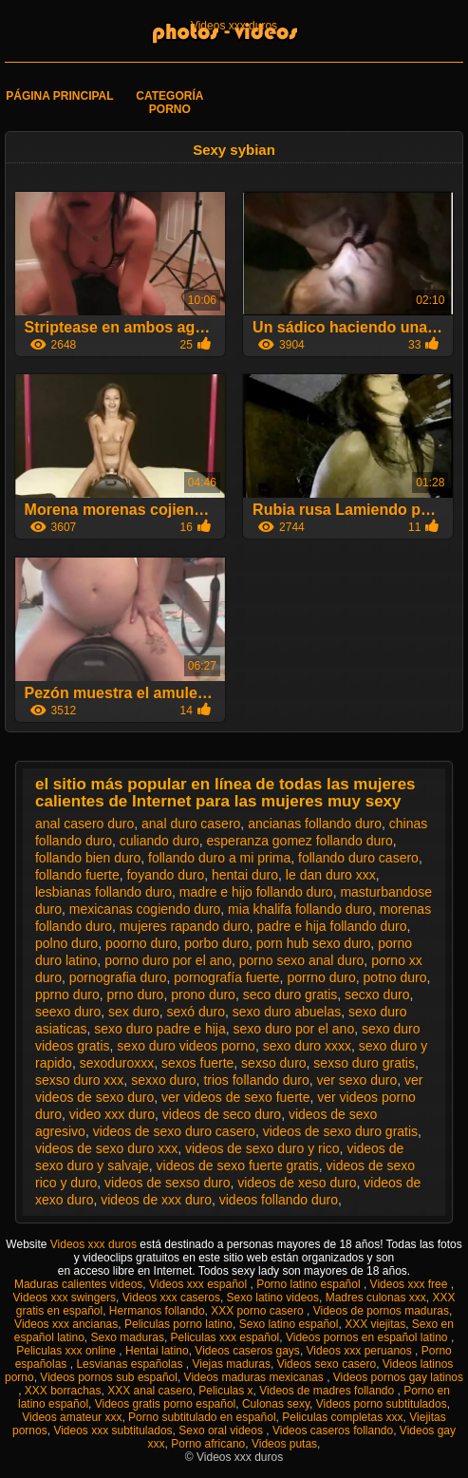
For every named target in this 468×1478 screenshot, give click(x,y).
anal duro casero (190, 823)
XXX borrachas (63, 1390)
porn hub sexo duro (313, 943)
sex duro (133, 1011)
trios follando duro (256, 1080)
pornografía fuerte (226, 977)
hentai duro (245, 874)
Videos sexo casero (327, 1364)
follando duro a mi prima (219, 857)
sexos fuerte (197, 1063)
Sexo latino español (289, 1324)
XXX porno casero (259, 1310)
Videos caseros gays (247, 1350)
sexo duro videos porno (186, 1045)
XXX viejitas (375, 1324)
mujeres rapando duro (185, 926)
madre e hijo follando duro (256, 892)
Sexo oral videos (222, 1430)
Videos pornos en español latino (368, 1337)
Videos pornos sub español (109, 1377)
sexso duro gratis (364, 1063)
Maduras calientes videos (78, 1284)
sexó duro (196, 1011)
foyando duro (165, 874)
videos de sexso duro (167, 1182)
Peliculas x (225, 1390)
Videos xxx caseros (171, 1297)
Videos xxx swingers (65, 1297)
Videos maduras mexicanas (256, 1377)
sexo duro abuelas (287, 1011)
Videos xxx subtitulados (112, 1430)
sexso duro (273, 1063)
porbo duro (216, 943)
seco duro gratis (290, 994)
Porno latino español (310, 1284)
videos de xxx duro (156, 1199)
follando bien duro (87, 857)
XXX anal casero (149, 1390)
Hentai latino (157, 1350)
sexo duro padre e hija (160, 1028)
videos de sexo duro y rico (262, 1148)
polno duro (66, 943)
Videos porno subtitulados (381, 1404)
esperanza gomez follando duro (300, 840)
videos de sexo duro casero (174, 1131)
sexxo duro (163, 1080)
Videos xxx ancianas (66, 1324)
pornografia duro (118, 977)
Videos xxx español (200, 1284)
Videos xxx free (410, 1284)
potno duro (395, 977)
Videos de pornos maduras (381, 1310)
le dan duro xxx (331, 874)
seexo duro (68, 1011)
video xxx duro (112, 1114)
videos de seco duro (221, 1114)
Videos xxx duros (234, 25)
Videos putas (284, 1443)
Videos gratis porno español (165, 1404)
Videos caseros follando (332, 1430)
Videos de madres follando (328, 1390)
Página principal (59, 96)
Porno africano (208, 1443)
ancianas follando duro (315, 823)
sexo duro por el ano (294, 1028)
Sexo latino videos (273, 1297)
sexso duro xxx (79, 1080)
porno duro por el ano (168, 960)
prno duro (134, 994)
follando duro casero (358, 857)
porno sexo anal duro (302, 960)
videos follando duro (278, 1199)
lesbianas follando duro (103, 892)
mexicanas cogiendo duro (145, 909)
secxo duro (377, 994)
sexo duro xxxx (307, 1045)
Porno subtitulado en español (201, 1417)
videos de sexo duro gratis (340, 1131)
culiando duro (159, 840)
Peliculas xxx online (67, 1350)
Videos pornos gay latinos (398, 1377)
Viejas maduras (231, 1364)
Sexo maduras (127, 1337)
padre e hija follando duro (331, 926)
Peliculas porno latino (178, 1324)
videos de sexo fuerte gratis (238, 1165)
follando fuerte (77, 874)
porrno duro (321, 977)
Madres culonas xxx (376, 1297)
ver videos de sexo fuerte (235, 1097)
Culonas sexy (275, 1404)
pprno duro (67, 994)
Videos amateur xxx (72, 1417)
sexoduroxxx (117, 1063)
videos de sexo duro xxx (106, 1148)
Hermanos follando (157, 1310)
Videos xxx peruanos (361, 1350)
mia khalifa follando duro (300, 909)
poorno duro (141, 943)
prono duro (203, 994)
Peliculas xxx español (225, 1337)
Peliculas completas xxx (342, 1417)
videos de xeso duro (296, 1182)
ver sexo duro (356, 1080)
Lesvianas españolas (130, 1364)
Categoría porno (169, 102)
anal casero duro (84, 823)
